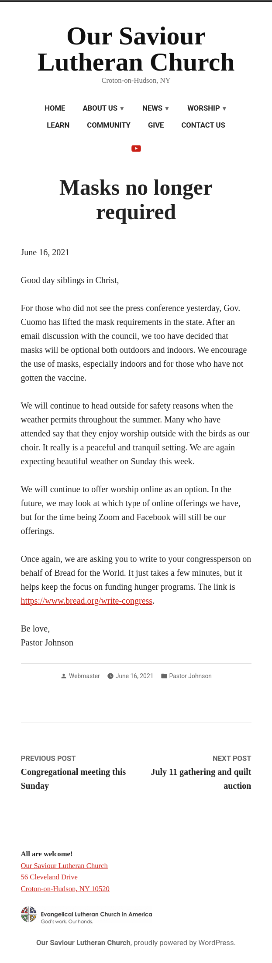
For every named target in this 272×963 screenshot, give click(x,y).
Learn (58, 125)
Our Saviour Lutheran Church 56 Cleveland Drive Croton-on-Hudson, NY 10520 (65, 877)
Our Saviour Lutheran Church (136, 48)
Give (156, 125)
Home (55, 108)
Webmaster (84, 675)
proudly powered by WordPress (184, 943)
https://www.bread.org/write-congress (87, 600)
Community (109, 125)
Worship (203, 108)
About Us (100, 108)
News (152, 108)
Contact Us (203, 125)
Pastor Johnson (190, 675)
